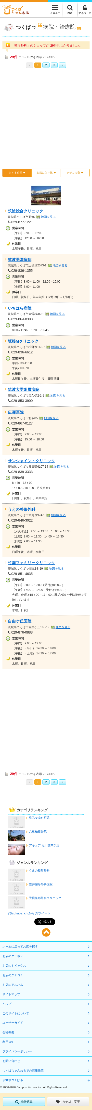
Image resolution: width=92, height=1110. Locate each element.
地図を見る (48, 217)
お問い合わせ (11, 1061)
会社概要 (8, 1032)
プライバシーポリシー (17, 1051)
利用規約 (8, 1042)
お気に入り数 (46, 173)
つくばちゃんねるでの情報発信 (23, 1070)
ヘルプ (6, 1004)
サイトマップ (11, 994)
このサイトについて (15, 1013)
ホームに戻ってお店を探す (20, 946)
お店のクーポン (12, 956)
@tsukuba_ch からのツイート (29, 913)
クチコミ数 (75, 173)
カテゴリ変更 (68, 1102)
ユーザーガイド (12, 1022)
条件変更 (24, 1102)
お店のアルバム (12, 984)
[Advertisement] (46, 120)
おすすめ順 (17, 173)
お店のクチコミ (12, 975)
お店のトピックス (14, 965)
